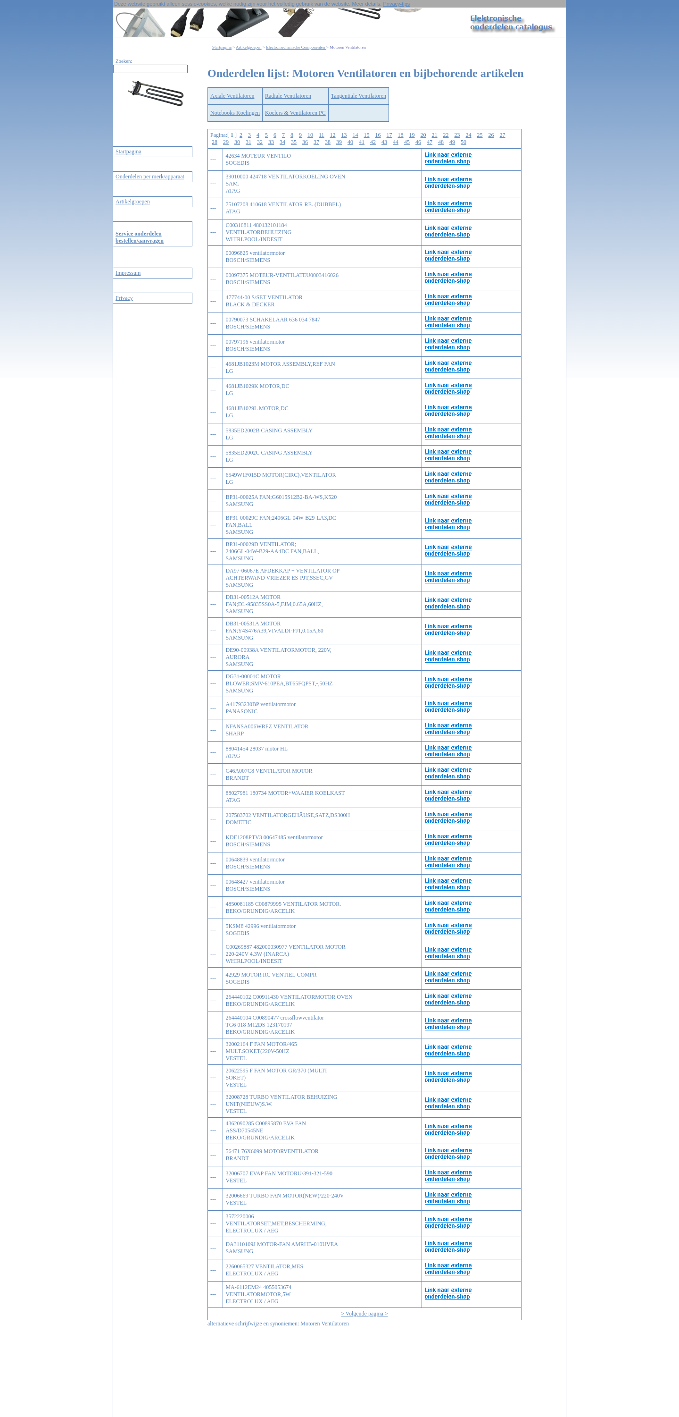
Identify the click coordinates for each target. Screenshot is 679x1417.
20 (423, 135)
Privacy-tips (396, 4)
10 (310, 135)
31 (248, 142)
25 (480, 135)
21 (435, 135)
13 (344, 135)
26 (491, 135)
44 (395, 142)
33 (271, 142)
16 (378, 135)
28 (214, 142)
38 (328, 142)
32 (260, 142)
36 (305, 142)
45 (407, 142)
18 (401, 135)
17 (389, 135)
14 (355, 135)
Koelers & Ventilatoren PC (295, 113)
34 (282, 142)
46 (418, 142)
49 (452, 142)
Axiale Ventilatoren (232, 96)
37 (316, 142)
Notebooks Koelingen (235, 113)
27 (502, 135)
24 (469, 135)
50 (463, 142)
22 (446, 135)
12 (333, 135)
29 (226, 142)
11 (321, 135)
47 (429, 142)
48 (441, 142)
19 (412, 135)
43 (384, 142)
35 (294, 142)
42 (373, 142)
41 (361, 142)
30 (237, 142)
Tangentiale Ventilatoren (358, 96)
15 (367, 135)
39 (339, 142)
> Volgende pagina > (364, 1313)
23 (457, 135)
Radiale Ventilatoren (288, 96)
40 (350, 142)
